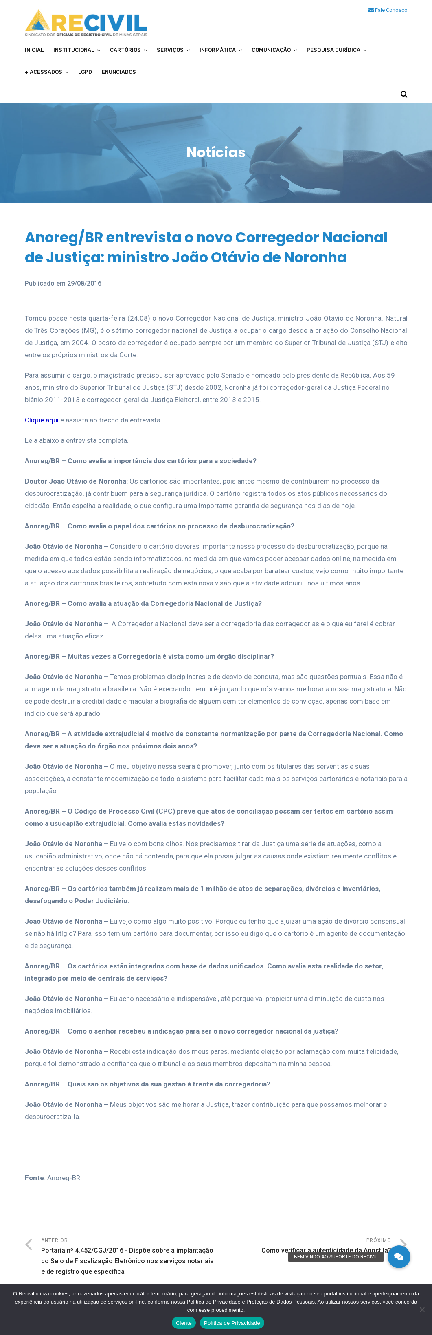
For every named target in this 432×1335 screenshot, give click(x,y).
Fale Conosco (388, 10)
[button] (399, 1256)
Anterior (128, 1257)
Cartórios (125, 50)
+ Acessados (43, 72)
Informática (218, 50)
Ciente (184, 1323)
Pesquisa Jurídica (333, 50)
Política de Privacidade (232, 1323)
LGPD (85, 72)
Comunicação (271, 50)
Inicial (34, 50)
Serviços (170, 50)
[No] (422, 1309)
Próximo (303, 1247)
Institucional (73, 50)
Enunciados (119, 72)
